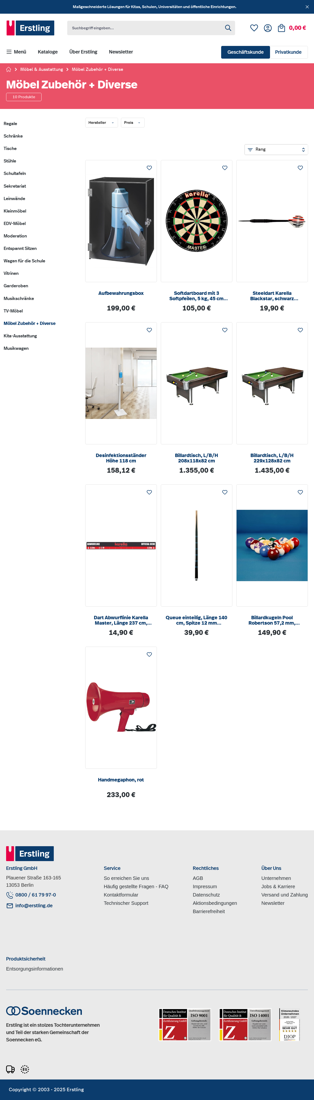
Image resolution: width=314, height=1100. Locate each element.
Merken (149, 166)
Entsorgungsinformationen (34, 969)
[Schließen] (307, 6)
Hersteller (101, 123)
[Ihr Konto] (268, 28)
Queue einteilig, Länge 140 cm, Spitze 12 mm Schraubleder (196, 620)
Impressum (205, 886)
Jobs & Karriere (278, 886)
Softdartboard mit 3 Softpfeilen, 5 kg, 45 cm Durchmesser (196, 296)
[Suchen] (228, 28)
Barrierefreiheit (209, 911)
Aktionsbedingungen (215, 903)
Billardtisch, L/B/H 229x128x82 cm (271, 458)
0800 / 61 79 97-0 (35, 895)
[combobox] (144, 28)
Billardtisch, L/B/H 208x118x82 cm (196, 458)
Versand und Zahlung (284, 894)
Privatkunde (288, 52)
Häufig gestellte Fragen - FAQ (136, 886)
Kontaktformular (121, 894)
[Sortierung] (276, 149)
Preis (132, 123)
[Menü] (16, 52)
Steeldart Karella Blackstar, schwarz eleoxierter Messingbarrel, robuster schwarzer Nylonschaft (272, 296)
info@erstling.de (34, 905)
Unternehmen (276, 878)
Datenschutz (206, 894)
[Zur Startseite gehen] (8, 70)
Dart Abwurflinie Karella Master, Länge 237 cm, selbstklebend (121, 620)
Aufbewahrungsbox (121, 293)
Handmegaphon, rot (121, 780)
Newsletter (272, 903)
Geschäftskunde (245, 52)
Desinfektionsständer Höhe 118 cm (121, 458)
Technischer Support (126, 903)
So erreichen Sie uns (126, 878)
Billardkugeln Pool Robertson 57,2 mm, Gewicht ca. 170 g (272, 620)
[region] (157, 7)
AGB (198, 878)
